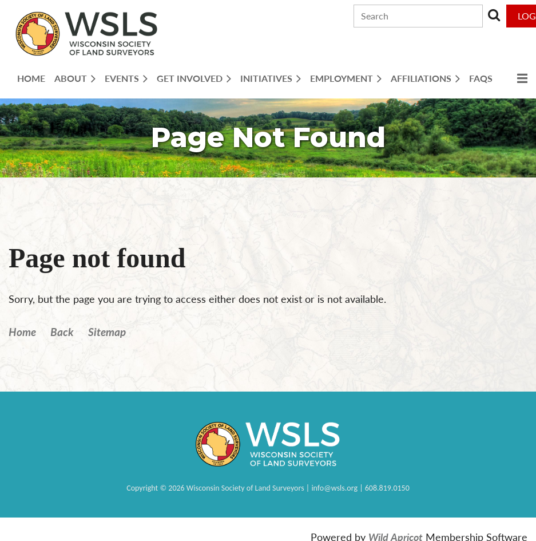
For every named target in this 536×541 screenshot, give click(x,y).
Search (493, 15)
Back (62, 331)
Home (22, 331)
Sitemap (107, 331)
